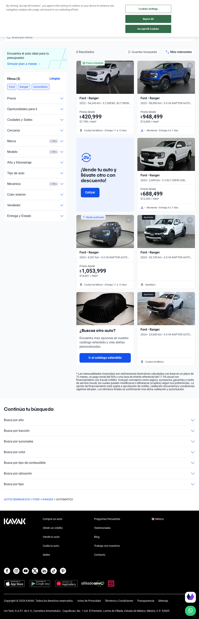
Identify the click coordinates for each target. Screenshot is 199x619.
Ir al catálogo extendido (105, 358)
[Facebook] (7, 571)
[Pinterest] (63, 571)
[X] (35, 571)
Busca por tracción (99, 431)
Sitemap (163, 600)
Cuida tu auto (51, 545)
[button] (11, 87)
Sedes (46, 554)
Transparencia (145, 600)
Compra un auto (52, 519)
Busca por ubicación (99, 473)
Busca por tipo (99, 484)
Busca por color (99, 452)
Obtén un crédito (53, 527)
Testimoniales (102, 527)
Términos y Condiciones (119, 600)
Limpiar (55, 78)
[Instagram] (16, 571)
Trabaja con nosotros (107, 545)
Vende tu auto (51, 536)
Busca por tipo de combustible (99, 463)
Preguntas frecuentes (107, 519)
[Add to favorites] (129, 66)
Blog (97, 536)
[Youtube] (26, 571)
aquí (129, 3)
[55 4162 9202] (178, 11)
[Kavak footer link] (15, 537)
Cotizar (90, 192)
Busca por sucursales (99, 441)
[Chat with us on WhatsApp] (190, 611)
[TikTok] (54, 571)
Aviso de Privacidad (89, 600)
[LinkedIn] (44, 571)
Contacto (99, 554)
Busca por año (99, 420)
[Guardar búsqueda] (142, 52)
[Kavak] (9, 12)
